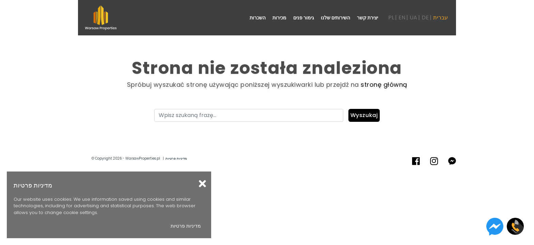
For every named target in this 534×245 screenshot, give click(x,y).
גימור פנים (303, 17)
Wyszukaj (364, 115)
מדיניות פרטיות (176, 158)
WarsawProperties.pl (142, 158)
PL (391, 17)
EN (401, 17)
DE (425, 17)
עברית (440, 17)
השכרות (258, 17)
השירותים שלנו (335, 17)
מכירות (279, 17)
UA (413, 17)
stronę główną (384, 84)
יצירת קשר (367, 17)
